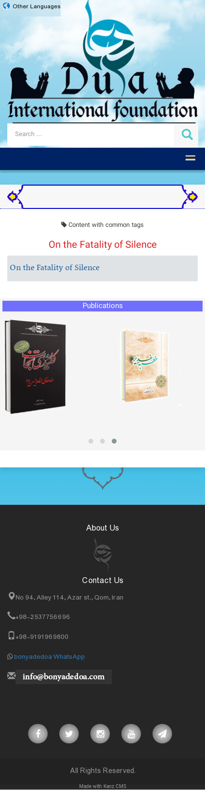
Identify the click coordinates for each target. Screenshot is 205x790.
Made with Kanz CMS (102, 787)
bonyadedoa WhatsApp (49, 657)
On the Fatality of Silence (55, 268)
